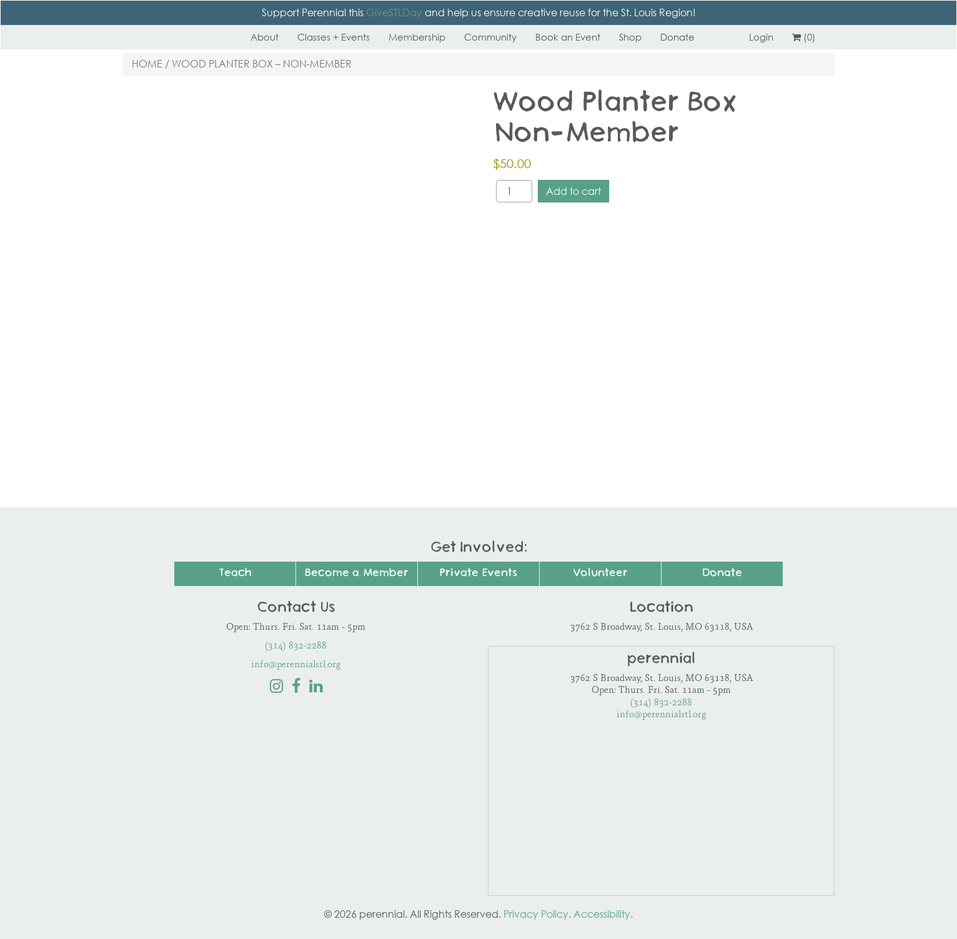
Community (490, 36)
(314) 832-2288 (296, 646)
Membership (417, 36)
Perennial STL (169, 37)
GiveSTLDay (394, 12)
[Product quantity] (514, 191)
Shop (630, 36)
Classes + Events (333, 36)
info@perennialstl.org (296, 665)
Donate (677, 36)
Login (761, 36)
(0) (804, 36)
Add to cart (573, 191)
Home (147, 63)
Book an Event (567, 36)
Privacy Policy (535, 914)
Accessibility (601, 914)
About (264, 36)
